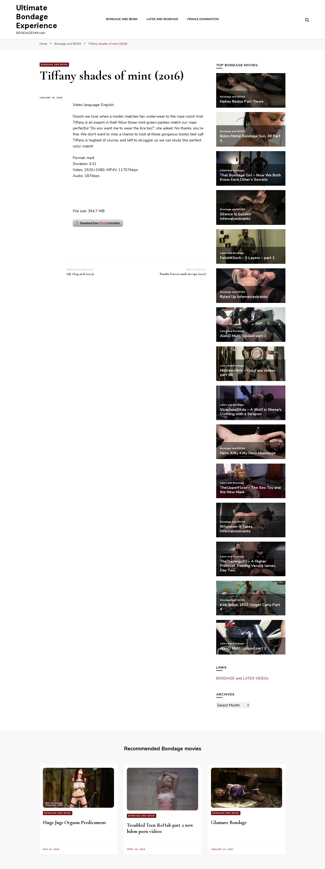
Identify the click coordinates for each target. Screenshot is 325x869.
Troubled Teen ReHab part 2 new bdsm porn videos (160, 828)
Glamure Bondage (228, 823)
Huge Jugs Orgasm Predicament (74, 823)
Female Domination (203, 19)
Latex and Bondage (162, 19)
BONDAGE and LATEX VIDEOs (242, 678)
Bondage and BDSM (121, 19)
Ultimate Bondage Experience (36, 16)
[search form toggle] (307, 20)
